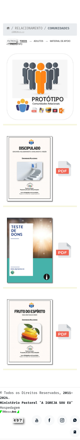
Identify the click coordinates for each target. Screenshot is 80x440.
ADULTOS (38, 41)
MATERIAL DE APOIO (60, 41)
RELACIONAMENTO (28, 28)
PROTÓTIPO (16, 45)
